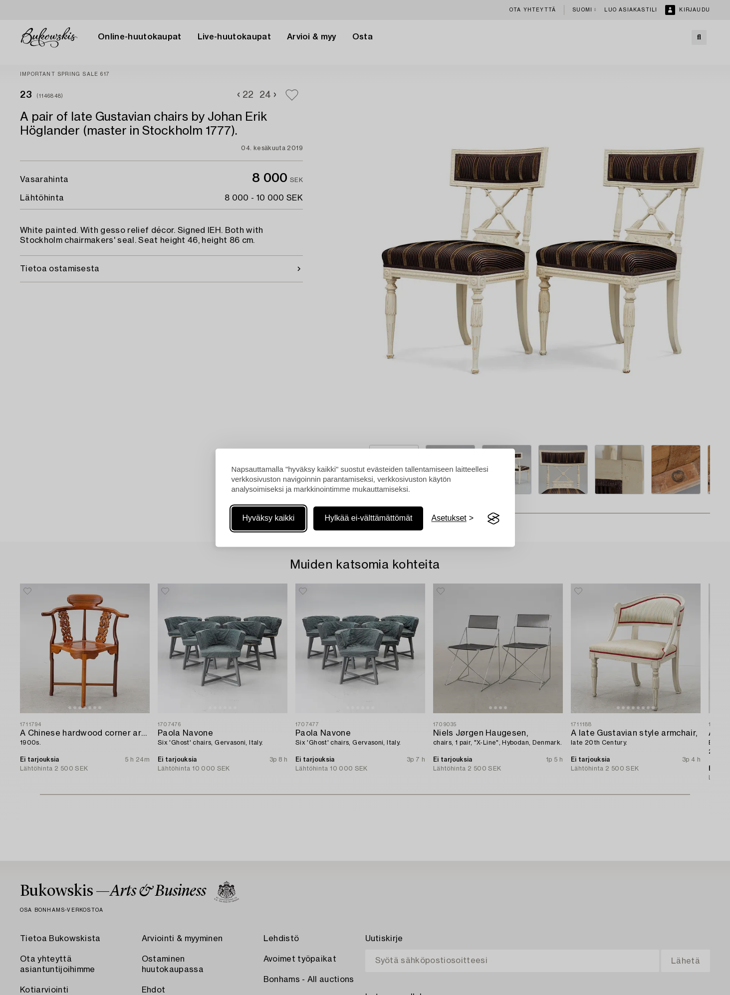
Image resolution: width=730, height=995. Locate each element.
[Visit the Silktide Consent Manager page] (493, 519)
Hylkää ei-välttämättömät (368, 518)
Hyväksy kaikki (269, 518)
